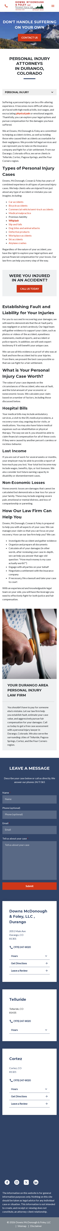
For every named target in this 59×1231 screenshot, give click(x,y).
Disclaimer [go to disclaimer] (36, 1225)
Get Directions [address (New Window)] (29, 963)
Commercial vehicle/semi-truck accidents (31, 209)
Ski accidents (16, 239)
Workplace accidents (20, 235)
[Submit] (29, 886)
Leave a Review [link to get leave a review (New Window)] (29, 971)
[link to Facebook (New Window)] (7, 1182)
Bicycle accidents (18, 205)
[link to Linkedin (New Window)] (35, 1182)
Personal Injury (17, 92)
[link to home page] (29, 5)
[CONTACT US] (29, 37)
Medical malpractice (20, 213)
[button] (52, 5)
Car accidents (16, 201)
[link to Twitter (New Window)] (26, 1182)
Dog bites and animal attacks (24, 228)
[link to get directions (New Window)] (29, 936)
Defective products (19, 231)
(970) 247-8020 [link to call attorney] (20, 947)
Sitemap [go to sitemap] (22, 1225)
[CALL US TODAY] (29, 289)
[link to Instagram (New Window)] (16, 1182)
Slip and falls (15, 224)
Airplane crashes (17, 242)
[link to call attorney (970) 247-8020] (6, 5)
